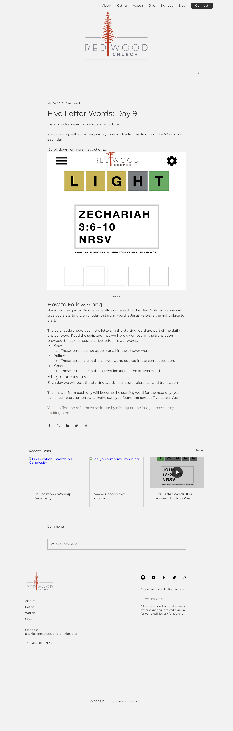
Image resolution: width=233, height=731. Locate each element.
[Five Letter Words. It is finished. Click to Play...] (177, 472)
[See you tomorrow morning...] (116, 472)
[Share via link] (76, 425)
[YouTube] (153, 577)
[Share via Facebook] (49, 425)
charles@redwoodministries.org (51, 633)
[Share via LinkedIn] (67, 425)
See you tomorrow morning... (109, 496)
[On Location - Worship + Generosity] (56, 472)
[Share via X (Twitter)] (58, 425)
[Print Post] (86, 425)
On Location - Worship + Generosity (53, 496)
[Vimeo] (143, 577)
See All (200, 450)
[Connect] (202, 6)
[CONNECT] (154, 599)
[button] (199, 72)
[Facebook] (164, 577)
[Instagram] (185, 577)
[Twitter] (174, 577)
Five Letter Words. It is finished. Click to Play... (174, 496)
